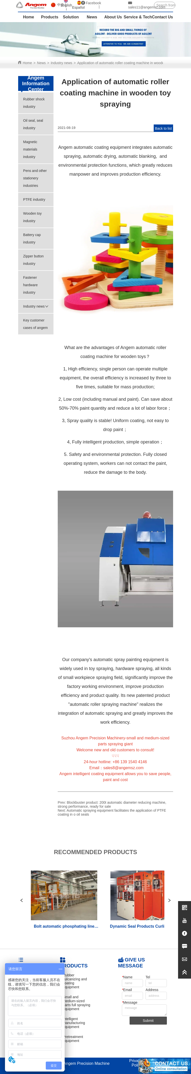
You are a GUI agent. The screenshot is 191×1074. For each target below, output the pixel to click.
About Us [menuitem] (113, 17)
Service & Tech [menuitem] (138, 17)
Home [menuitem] (28, 17)
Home (27, 63)
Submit (148, 1021)
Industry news (61, 63)
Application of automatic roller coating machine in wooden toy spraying (131, 63)
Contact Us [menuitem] (162, 17)
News (41, 63)
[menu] (95, 17)
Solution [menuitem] (71, 17)
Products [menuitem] (49, 17)
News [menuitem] (92, 17)
